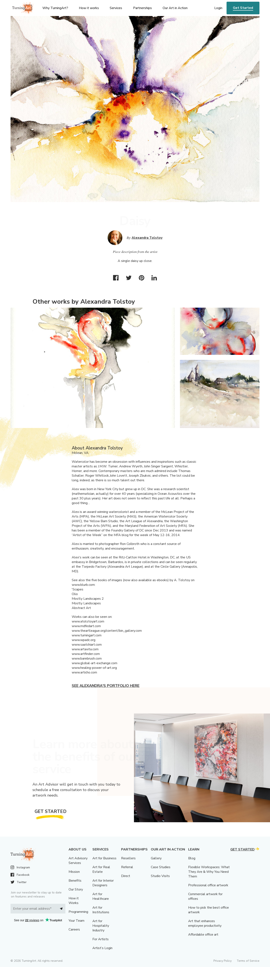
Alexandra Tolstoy (147, 237)
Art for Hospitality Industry (100, 926)
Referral (127, 867)
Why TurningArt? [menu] (55, 8)
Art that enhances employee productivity (204, 923)
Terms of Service (248, 961)
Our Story (76, 889)
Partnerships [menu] (142, 8)
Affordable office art (203, 934)
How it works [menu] (89, 8)
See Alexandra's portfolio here (105, 685)
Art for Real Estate (101, 869)
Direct (125, 876)
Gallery (156, 858)
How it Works (74, 900)
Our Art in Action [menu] (175, 8)
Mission (74, 871)
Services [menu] (116, 8)
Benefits (75, 880)
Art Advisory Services (78, 860)
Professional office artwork (208, 885)
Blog (191, 858)
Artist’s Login (102, 948)
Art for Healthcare (100, 896)
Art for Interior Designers (103, 883)
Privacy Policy (222, 961)
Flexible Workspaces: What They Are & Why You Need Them (209, 872)
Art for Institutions (100, 910)
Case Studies (160, 867)
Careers (74, 929)
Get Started (243, 7)
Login (218, 8)
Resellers (128, 858)
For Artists (100, 939)
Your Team (76, 920)
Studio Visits (160, 876)
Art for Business (104, 858)
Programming (78, 911)
